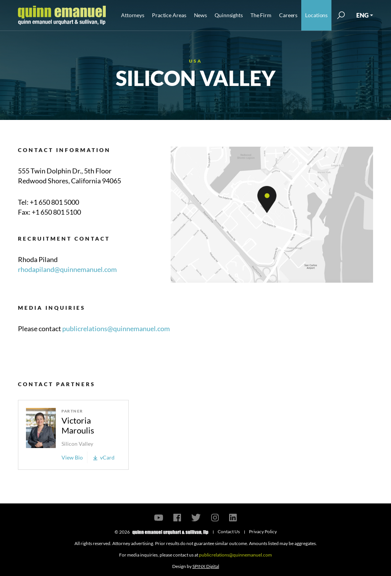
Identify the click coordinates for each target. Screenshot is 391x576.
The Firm (260, 15)
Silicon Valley (77, 443)
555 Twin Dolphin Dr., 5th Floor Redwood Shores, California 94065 (69, 176)
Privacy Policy (263, 531)
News (200, 15)
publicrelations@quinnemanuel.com (116, 328)
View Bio (72, 457)
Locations (316, 15)
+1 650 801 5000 (54, 202)
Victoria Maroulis (77, 425)
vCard (104, 457)
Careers (288, 15)
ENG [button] (362, 15)
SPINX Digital (205, 566)
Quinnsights (229, 15)
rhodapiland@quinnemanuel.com (67, 269)
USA (195, 61)
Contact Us (229, 531)
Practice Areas (169, 15)
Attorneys (132, 15)
